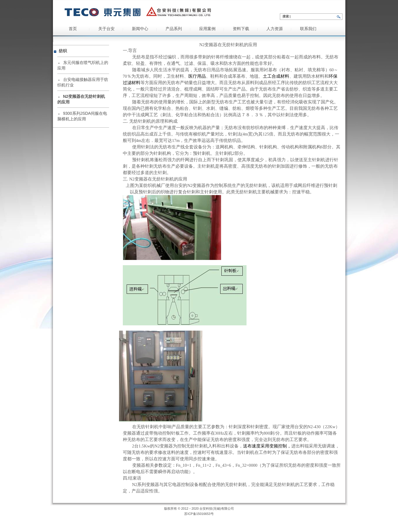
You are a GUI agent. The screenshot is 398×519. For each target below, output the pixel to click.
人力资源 (274, 29)
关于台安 (106, 29)
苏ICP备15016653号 (198, 513)
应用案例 (207, 29)
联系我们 (308, 29)
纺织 (63, 50)
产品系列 (174, 29)
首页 (73, 29)
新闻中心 (140, 29)
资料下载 (241, 29)
